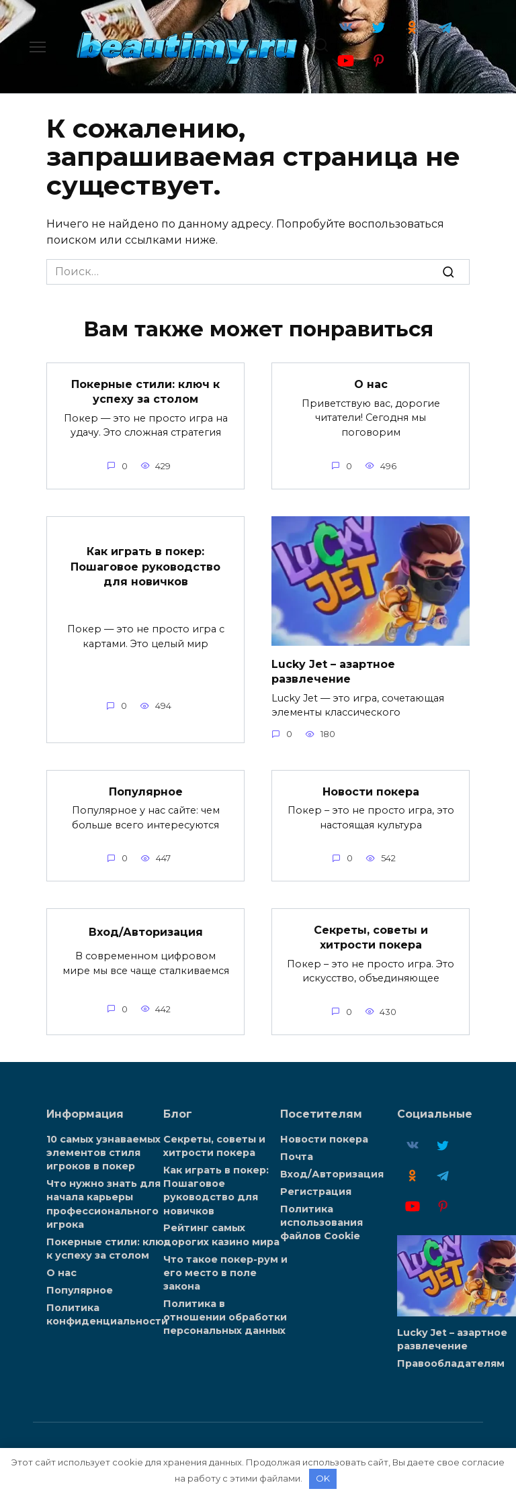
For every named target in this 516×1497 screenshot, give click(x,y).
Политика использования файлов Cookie (321, 1222)
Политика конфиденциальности (107, 1313)
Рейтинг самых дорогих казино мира (221, 1234)
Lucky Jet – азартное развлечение (333, 671)
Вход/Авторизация (146, 932)
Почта (296, 1157)
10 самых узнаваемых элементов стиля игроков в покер (103, 1152)
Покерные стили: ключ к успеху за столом (145, 391)
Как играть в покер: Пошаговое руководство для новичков (145, 566)
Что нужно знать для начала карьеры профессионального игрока (103, 1203)
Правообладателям (451, 1363)
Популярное (146, 791)
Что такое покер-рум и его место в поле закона (225, 1272)
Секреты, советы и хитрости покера (371, 937)
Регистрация (315, 1192)
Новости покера (370, 791)
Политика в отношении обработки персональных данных (225, 1317)
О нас (371, 384)
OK (323, 1478)
